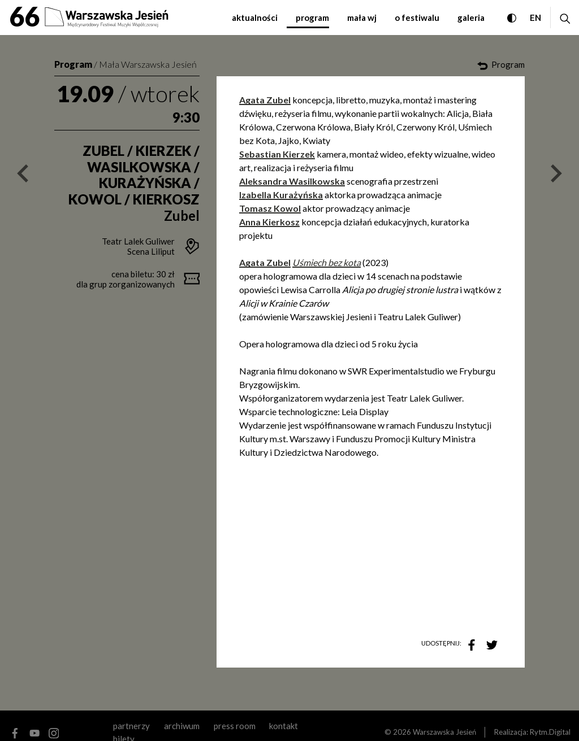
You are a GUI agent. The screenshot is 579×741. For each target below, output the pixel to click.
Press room (235, 726)
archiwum (182, 726)
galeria (471, 17)
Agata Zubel (265, 99)
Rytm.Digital (550, 731)
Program (73, 64)
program (312, 17)
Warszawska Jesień (444, 731)
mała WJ (362, 17)
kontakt (283, 726)
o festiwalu (417, 17)
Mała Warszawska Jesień (148, 64)
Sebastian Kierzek (277, 154)
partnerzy (131, 726)
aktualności (255, 17)
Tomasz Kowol (270, 208)
